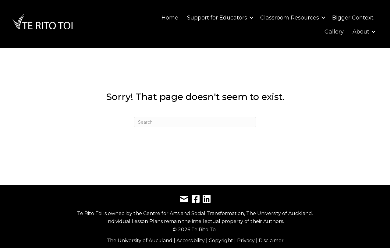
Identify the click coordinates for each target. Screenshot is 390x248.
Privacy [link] (246, 240)
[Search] (195, 122)
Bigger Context (353, 17)
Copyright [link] (221, 240)
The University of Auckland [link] (139, 240)
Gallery (334, 31)
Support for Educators (217, 17)
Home (169, 17)
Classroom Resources (289, 17)
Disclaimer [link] (271, 240)
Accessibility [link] (191, 240)
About (361, 31)
